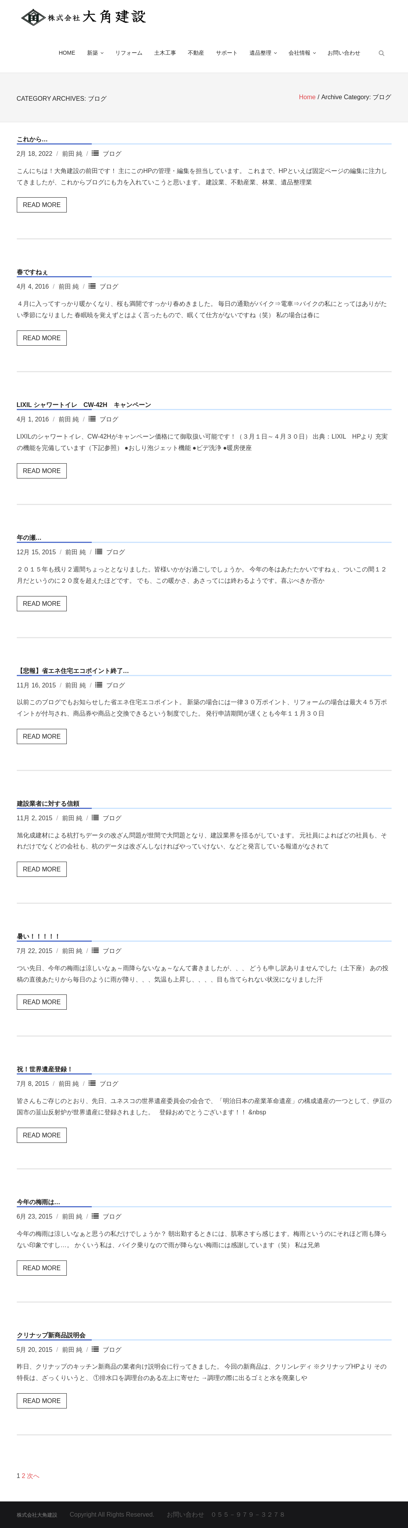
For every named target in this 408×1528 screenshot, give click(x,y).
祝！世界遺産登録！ (45, 1069)
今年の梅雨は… (39, 1202)
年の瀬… (29, 538)
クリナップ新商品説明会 (51, 1335)
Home (307, 98)
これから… (32, 139)
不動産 (196, 55)
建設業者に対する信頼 (48, 803)
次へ (33, 1476)
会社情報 (299, 55)
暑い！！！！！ (39, 936)
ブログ (112, 153)
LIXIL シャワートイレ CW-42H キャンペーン (84, 405)
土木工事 (165, 55)
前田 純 (72, 153)
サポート (227, 55)
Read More (42, 205)
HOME (67, 55)
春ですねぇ (32, 272)
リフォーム (129, 55)
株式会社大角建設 (37, 1515)
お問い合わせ (344, 55)
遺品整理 (260, 55)
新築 (92, 55)
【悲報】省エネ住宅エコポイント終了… (73, 671)
